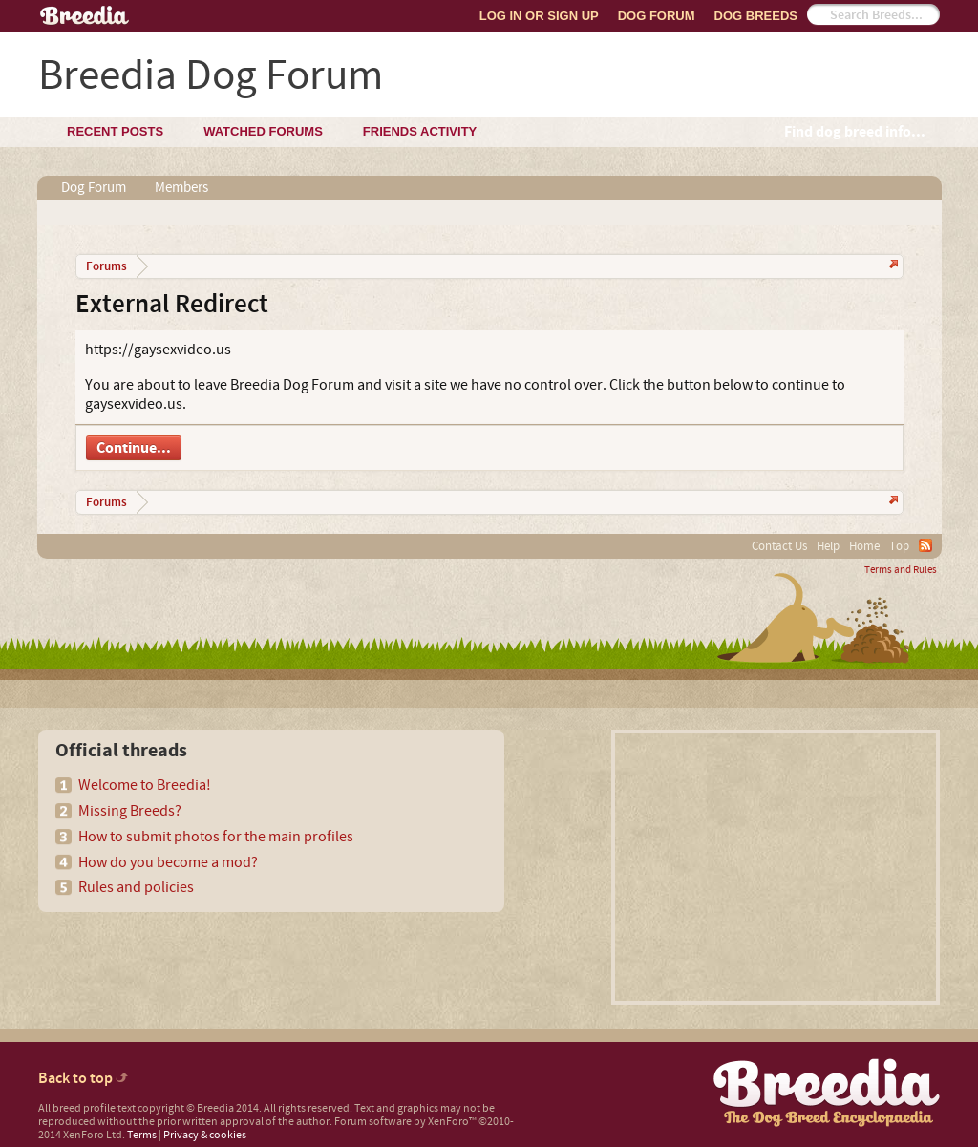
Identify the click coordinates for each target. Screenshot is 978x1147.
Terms (142, 1135)
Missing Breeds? (129, 810)
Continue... (133, 447)
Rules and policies (136, 887)
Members (181, 188)
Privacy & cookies (204, 1135)
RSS (925, 545)
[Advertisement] (775, 867)
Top (899, 546)
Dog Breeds (755, 16)
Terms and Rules (900, 570)
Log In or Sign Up (539, 16)
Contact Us (779, 546)
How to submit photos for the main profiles (215, 836)
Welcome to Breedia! (144, 785)
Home (864, 546)
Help (828, 546)
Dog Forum (656, 16)
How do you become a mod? (168, 862)
